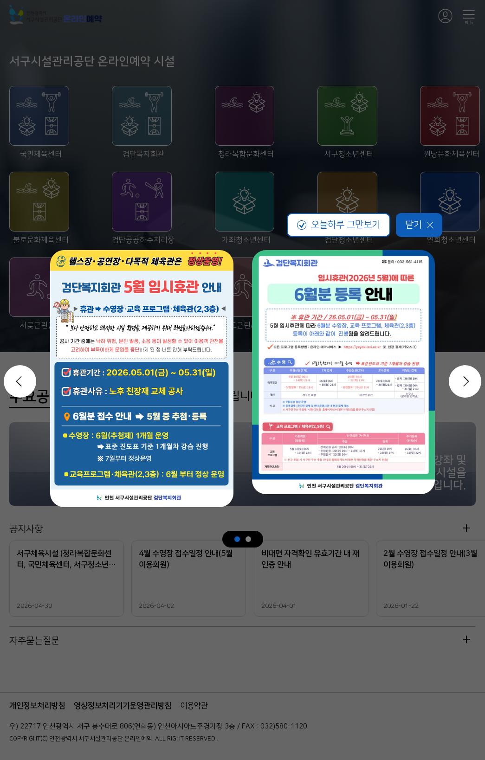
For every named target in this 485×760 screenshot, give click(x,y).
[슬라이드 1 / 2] (237, 539)
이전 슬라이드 (20, 381)
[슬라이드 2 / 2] (248, 539)
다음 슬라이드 (465, 381)
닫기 (419, 224)
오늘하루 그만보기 (338, 224)
